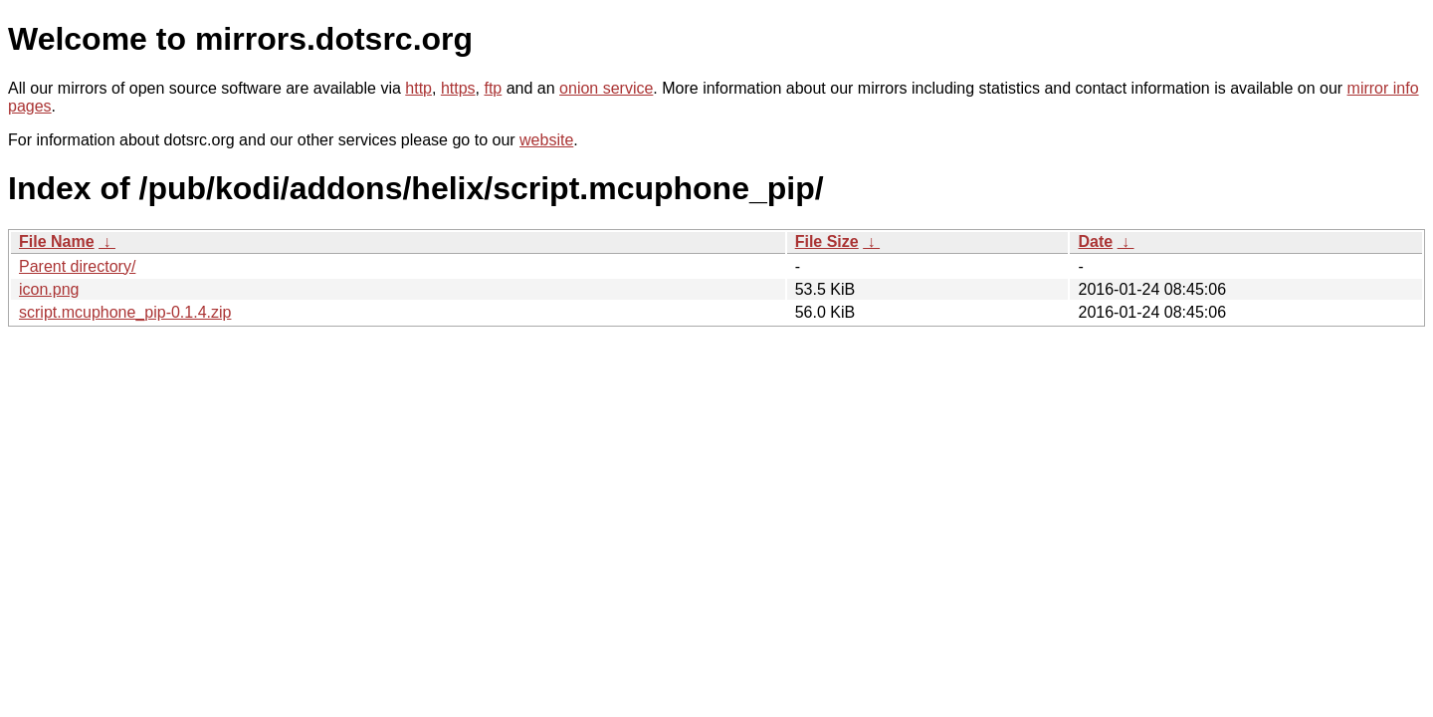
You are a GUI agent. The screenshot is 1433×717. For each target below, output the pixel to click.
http (418, 88)
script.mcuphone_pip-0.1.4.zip (125, 312)
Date (1095, 241)
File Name (57, 241)
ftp (493, 88)
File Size (827, 241)
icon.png (49, 289)
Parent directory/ (77, 266)
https (458, 88)
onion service (606, 88)
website (546, 139)
